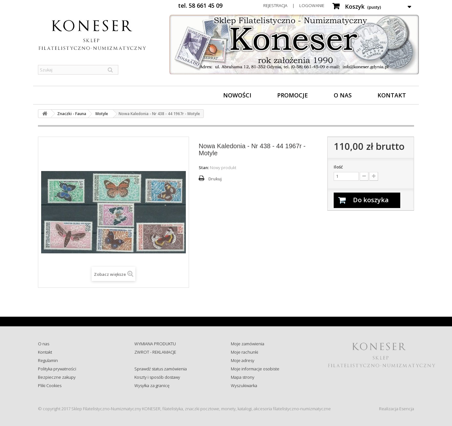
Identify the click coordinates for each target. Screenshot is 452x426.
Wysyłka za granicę (151, 385)
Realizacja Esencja (396, 409)
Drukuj (215, 179)
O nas (343, 95)
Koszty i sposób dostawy (157, 377)
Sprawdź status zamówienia (160, 369)
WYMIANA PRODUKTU (155, 344)
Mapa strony (242, 377)
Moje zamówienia (247, 344)
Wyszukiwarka (244, 385)
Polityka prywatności (57, 369)
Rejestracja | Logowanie (293, 5)
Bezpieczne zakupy (57, 377)
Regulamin (48, 360)
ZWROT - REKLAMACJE (155, 352)
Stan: (204, 167)
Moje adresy (242, 360)
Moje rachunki (244, 352)
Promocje (292, 95)
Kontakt (391, 95)
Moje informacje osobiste (255, 369)
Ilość (338, 167)
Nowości (237, 95)
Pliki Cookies (49, 385)
